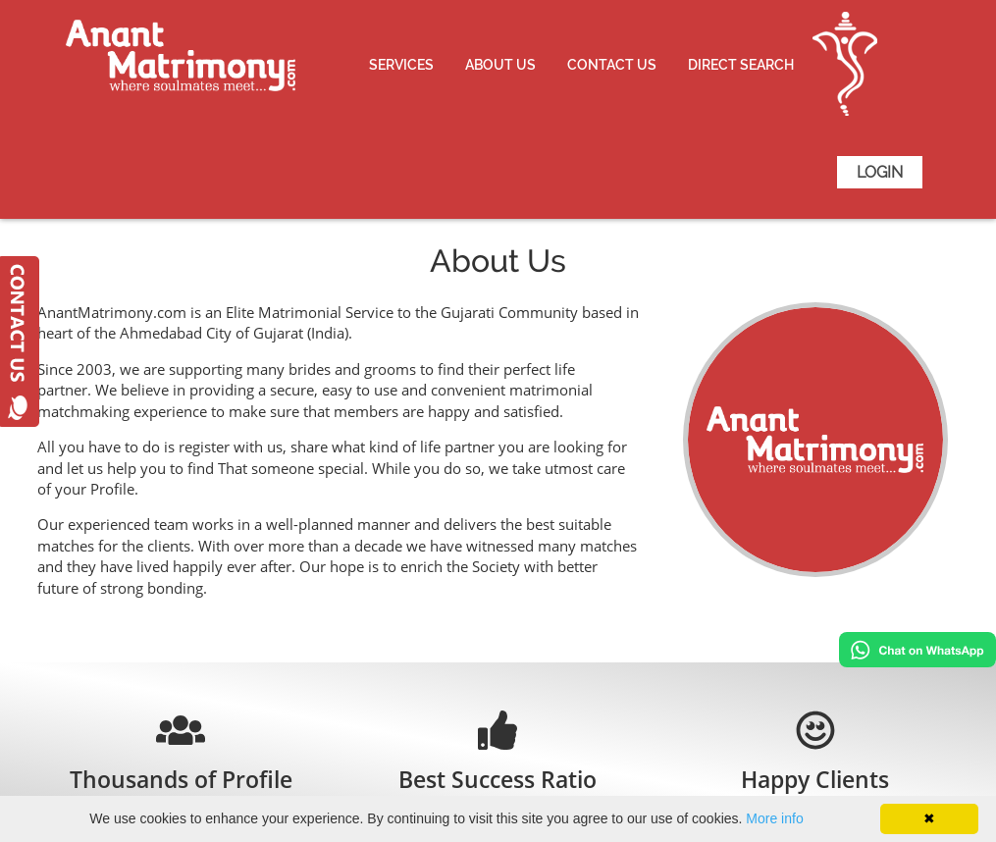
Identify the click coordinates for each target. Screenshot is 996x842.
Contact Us (611, 65)
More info (774, 818)
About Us (500, 65)
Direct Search (741, 65)
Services (401, 65)
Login (880, 172)
